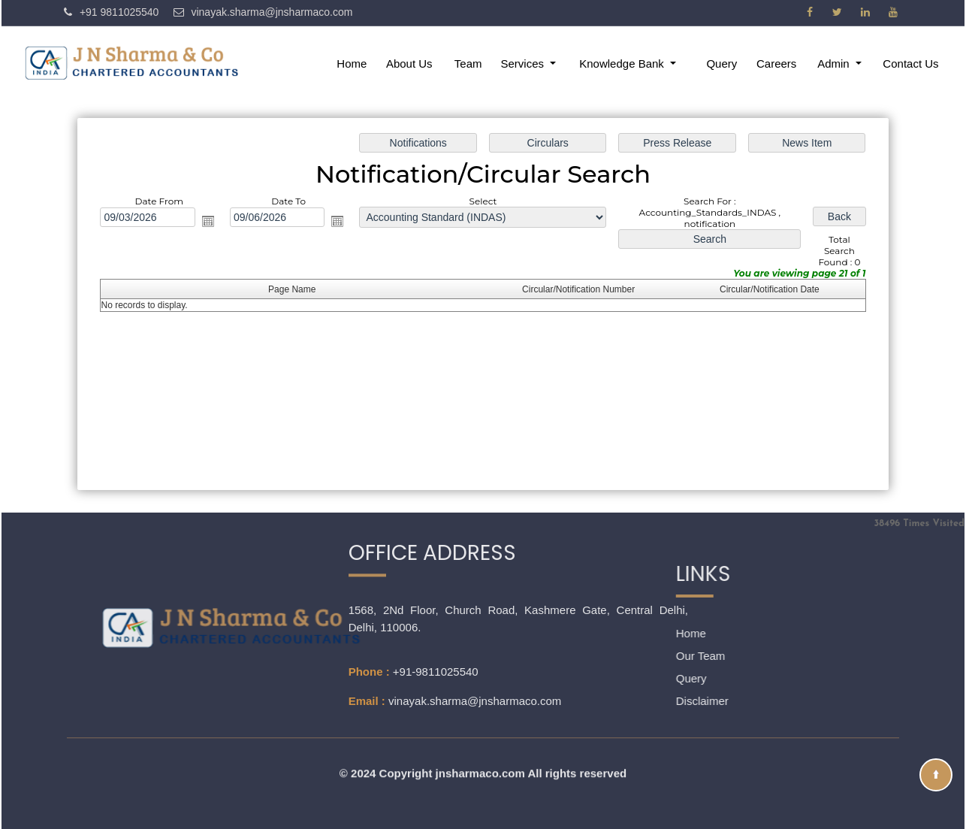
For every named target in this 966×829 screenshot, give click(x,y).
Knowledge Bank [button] (623, 63)
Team (468, 63)
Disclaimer (637, 700)
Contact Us (910, 63)
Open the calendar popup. (210, 221)
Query (721, 63)
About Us (409, 63)
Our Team (635, 655)
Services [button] (524, 63)
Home (352, 63)
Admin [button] (835, 63)
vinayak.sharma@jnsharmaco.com (474, 645)
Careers (776, 63)
